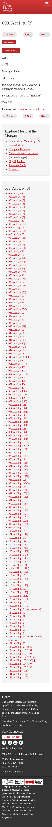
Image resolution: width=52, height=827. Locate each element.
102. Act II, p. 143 (17, 537)
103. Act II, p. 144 (17, 541)
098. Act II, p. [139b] (18, 524)
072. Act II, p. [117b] (18, 435)
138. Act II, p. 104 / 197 (20, 663)
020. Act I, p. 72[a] (17, 258)
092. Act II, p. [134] (18, 503)
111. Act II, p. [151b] (18, 568)
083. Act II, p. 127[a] (18, 473)
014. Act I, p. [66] (17, 237)
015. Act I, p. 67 (16, 241)
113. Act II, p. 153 (17, 575)
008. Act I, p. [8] (16, 217)
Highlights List (17, 161)
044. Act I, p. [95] (17, 340)
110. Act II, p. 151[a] (18, 565)
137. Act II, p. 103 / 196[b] (21, 660)
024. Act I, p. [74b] (17, 272)
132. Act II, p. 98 (16, 643)
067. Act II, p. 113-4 (18, 418)
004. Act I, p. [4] (16, 203)
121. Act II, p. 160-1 (18, 602)
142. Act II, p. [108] (18, 677)
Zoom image (9, 42)
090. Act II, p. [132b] (18, 496)
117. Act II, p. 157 (17, 588)
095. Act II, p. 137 (17, 513)
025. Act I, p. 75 (16, 275)
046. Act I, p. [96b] (17, 346)
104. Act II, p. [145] (18, 544)
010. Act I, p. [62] (17, 224)
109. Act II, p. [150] (18, 561)
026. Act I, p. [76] (17, 278)
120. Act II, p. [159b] (18, 599)
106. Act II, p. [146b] (18, 551)
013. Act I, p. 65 (16, 234)
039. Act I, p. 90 (16, 323)
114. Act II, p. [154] (18, 578)
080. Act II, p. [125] (18, 462)
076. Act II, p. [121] (18, 449)
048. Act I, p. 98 (16, 353)
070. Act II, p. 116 (17, 428)
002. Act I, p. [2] (16, 197)
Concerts (14, 169)
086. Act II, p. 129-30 (19, 483)
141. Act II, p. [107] (18, 674)
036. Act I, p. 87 (16, 312)
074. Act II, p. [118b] (18, 442)
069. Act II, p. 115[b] (18, 425)
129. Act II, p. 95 (16, 629)
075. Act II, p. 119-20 (19, 445)
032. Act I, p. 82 (16, 299)
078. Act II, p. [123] (18, 456)
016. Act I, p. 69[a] (17, 244)
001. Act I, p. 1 (15, 193)
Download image (11, 51)
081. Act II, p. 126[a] (18, 466)
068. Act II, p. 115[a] (18, 421)
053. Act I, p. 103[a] (18, 370)
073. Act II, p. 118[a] (18, 439)
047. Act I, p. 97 (16, 350)
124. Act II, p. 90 (16, 612)
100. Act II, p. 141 (17, 531)
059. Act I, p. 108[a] (18, 391)
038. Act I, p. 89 (16, 319)
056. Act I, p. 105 (17, 381)
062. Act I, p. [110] (17, 401)
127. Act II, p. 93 (16, 623)
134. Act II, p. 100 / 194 (20, 650)
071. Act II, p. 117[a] (18, 432)
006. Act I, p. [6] (16, 210)
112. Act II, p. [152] (18, 571)
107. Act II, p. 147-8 (18, 554)
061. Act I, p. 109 (17, 398)
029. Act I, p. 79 (16, 289)
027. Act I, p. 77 (16, 282)
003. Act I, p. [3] (16, 200)
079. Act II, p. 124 (17, 459)
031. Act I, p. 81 (16, 295)
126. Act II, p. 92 (16, 619)
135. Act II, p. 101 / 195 (20, 653)
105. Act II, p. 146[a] (18, 548)
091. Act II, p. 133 (17, 500)
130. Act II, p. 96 (16, 633)
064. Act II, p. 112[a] (18, 408)
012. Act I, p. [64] (17, 231)
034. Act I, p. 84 (16, 306)
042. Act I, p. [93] (17, 333)
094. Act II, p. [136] (18, 510)
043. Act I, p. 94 (16, 336)
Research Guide (17, 165)
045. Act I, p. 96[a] (17, 343)
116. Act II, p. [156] (18, 585)
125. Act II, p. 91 (16, 616)
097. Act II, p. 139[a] (18, 520)
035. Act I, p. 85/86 (17, 309)
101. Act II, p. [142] (18, 534)
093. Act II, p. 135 (17, 507)
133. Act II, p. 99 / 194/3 (20, 647)
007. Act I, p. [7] (16, 214)
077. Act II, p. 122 (17, 452)
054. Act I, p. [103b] (18, 374)
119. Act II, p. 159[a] (18, 595)
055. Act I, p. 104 (17, 377)
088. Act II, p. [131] (18, 490)
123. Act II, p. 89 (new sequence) (24, 609)
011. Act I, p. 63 (16, 227)
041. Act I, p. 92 (16, 329)
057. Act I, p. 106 (17, 384)
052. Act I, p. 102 (17, 367)
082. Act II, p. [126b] (18, 469)
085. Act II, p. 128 (17, 479)
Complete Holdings (19, 149)
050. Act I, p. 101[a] (18, 360)
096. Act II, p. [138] (18, 517)
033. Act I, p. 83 (16, 302)
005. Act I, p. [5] (16, 207)
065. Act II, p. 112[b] (18, 411)
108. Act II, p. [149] (18, 558)
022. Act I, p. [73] (17, 265)
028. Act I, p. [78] (17, 285)
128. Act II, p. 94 (16, 626)
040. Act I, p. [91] (17, 326)
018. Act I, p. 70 (16, 251)
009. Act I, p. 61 (16, 220)
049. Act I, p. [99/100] (19, 357)
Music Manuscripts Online (23, 153)
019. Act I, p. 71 (16, 254)
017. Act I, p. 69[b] (17, 248)
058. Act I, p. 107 (17, 387)
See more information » (31, 109)
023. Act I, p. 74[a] (17, 268)
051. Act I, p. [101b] (18, 364)
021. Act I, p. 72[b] (17, 261)
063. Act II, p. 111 (17, 404)
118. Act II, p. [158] (18, 592)
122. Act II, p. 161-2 (18, 606)
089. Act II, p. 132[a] (18, 493)
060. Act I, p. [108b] (18, 394)
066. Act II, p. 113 (17, 415)
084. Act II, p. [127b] (18, 476)
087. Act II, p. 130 (17, 486)
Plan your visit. (6, 16)
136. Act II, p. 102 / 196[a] (21, 657)
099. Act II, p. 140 (17, 527)
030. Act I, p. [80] (17, 292)
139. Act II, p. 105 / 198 (20, 667)
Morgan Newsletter (12, 737)
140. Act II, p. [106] (18, 670)
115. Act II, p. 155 (17, 582)
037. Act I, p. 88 (16, 316)
